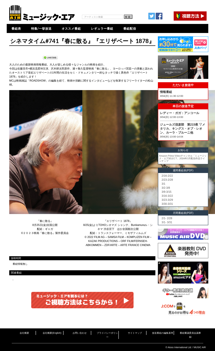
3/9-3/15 (166, 191)
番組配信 (129, 28)
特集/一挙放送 (41, 28)
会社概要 (24, 333)
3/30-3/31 (167, 203)
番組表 (16, 28)
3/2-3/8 (166, 187)
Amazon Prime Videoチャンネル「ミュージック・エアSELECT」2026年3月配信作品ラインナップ (183, 158)
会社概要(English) (52, 333)
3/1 (163, 183)
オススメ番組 (71, 28)
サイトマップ (135, 333)
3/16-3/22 (167, 195)
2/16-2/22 (167, 175)
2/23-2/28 (167, 179)
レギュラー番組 (102, 28)
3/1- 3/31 (167, 222)
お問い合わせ (80, 333)
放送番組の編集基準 (162, 333)
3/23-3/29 (167, 199)
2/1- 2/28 (167, 218)
